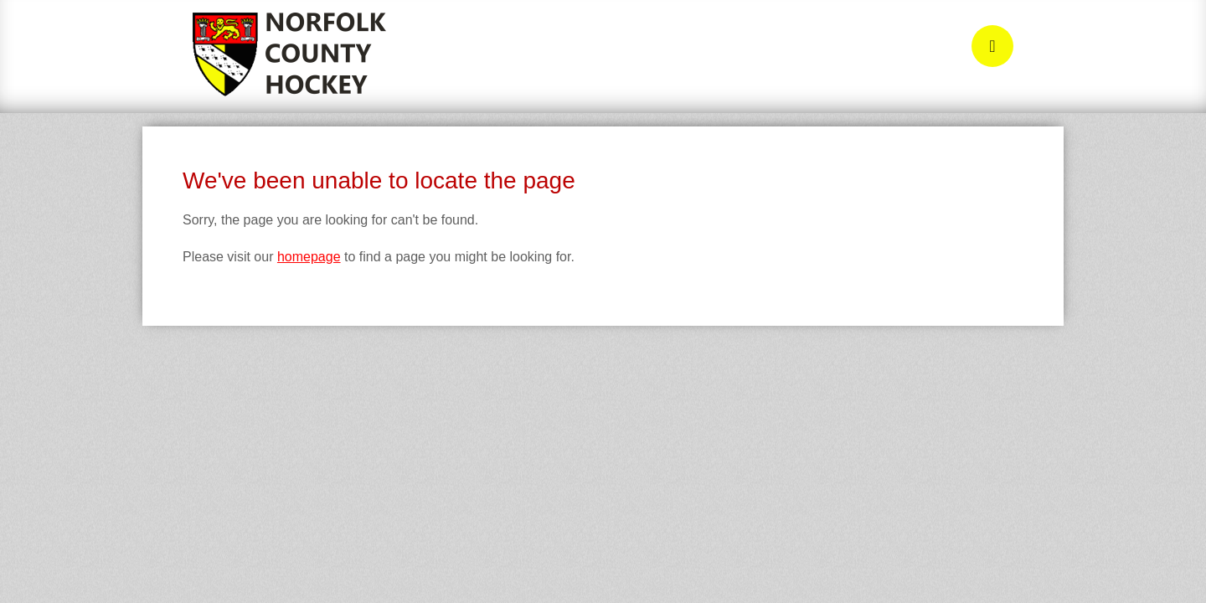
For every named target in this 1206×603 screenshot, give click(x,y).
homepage (309, 257)
